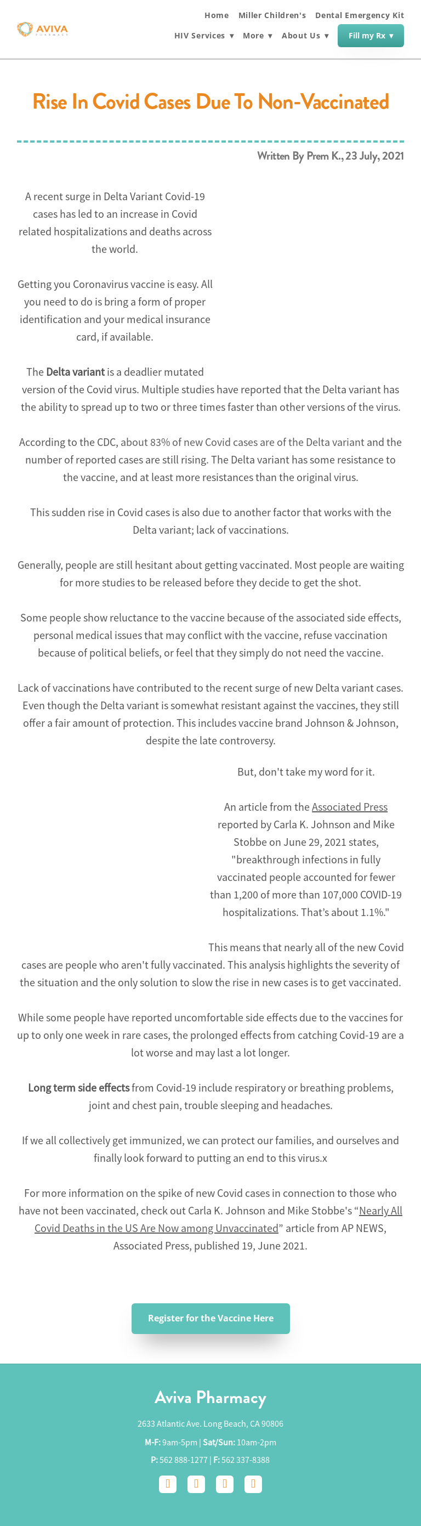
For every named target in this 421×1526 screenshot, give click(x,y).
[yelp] (253, 1484)
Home (216, 15)
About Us (305, 36)
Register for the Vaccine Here (211, 1318)
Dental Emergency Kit (359, 15)
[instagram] (196, 1484)
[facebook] (168, 1484)
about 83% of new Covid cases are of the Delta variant (243, 442)
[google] (225, 1484)
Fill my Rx (371, 35)
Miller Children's (272, 15)
